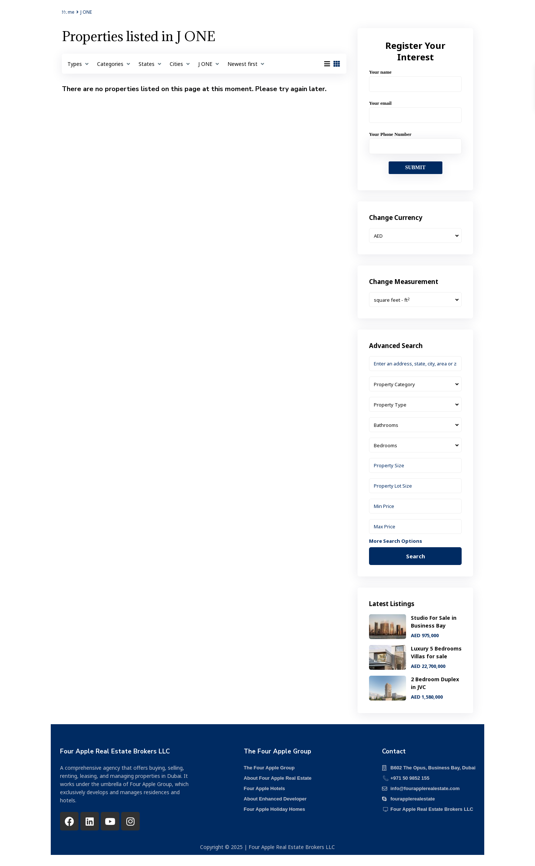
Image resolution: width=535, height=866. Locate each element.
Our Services (262, 16)
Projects (183, 16)
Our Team (305, 16)
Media (340, 16)
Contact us (376, 16)
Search (415, 556)
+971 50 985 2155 (468, 17)
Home (151, 16)
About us (220, 16)
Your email (415, 109)
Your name (415, 78)
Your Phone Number (415, 140)
